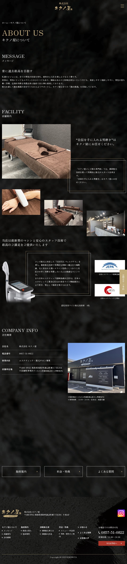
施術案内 (21, 471)
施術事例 (26, 534)
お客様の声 (84, 538)
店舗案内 (7, 534)
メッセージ (8, 530)
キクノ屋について (9, 527)
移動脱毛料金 (47, 534)
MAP (66, 514)
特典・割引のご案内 (67, 535)
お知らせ (83, 527)
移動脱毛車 (44, 527)
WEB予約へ (111, 543)
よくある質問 (106, 471)
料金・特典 (63, 471)
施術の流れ (27, 530)
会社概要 (7, 537)
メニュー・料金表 (68, 530)
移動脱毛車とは (48, 530)
